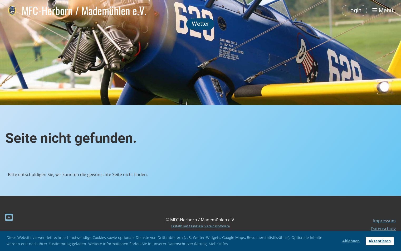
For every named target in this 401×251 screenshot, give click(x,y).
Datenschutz (383, 229)
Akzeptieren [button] (380, 240)
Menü (382, 10)
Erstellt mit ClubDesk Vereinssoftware (200, 226)
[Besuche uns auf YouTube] (9, 217)
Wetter (200, 24)
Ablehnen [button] (351, 240)
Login (354, 10)
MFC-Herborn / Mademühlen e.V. (84, 10)
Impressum (384, 221)
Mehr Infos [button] (218, 243)
